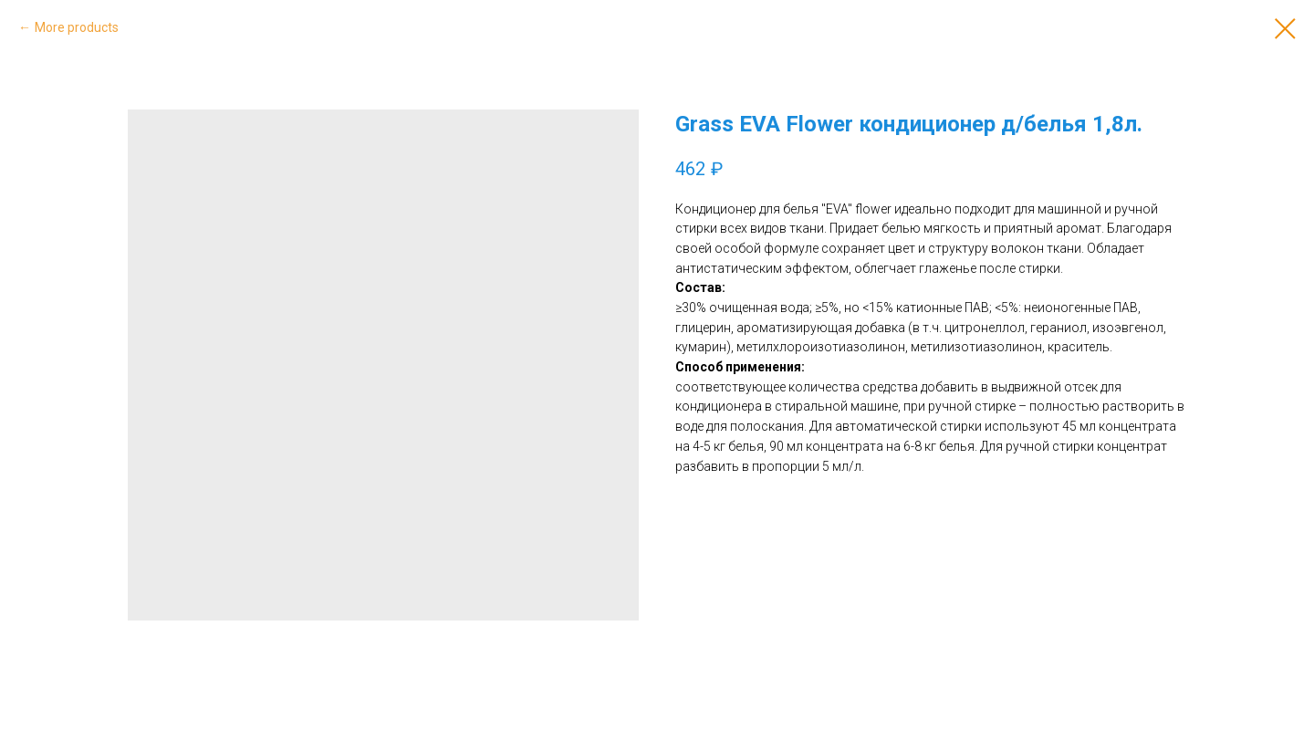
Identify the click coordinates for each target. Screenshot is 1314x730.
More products (77, 27)
